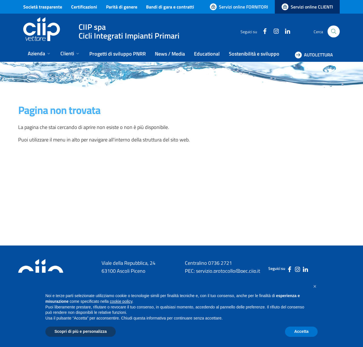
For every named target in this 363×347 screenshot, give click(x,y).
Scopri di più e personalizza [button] (80, 331)
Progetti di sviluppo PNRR (117, 54)
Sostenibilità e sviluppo (254, 54)
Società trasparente (42, 6)
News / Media (170, 54)
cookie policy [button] (121, 301)
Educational (207, 54)
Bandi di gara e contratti (170, 6)
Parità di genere (121, 6)
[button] (314, 286)
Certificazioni (84, 6)
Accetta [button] (301, 331)
